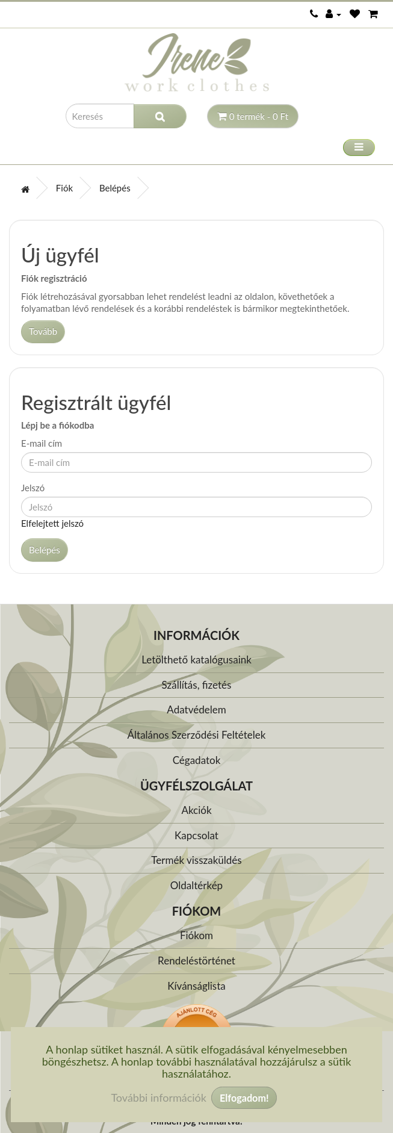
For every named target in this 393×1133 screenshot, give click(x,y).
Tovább (43, 331)
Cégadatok (197, 760)
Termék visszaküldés (196, 860)
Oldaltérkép (196, 885)
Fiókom (196, 935)
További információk (158, 1097)
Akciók (196, 810)
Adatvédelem (196, 709)
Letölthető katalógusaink (196, 659)
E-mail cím (41, 443)
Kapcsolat (196, 835)
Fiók (64, 187)
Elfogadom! (244, 1098)
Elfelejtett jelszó (52, 523)
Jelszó (33, 487)
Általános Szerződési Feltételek (197, 734)
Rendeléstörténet (196, 960)
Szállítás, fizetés (197, 684)
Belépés (115, 187)
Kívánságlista (196, 985)
